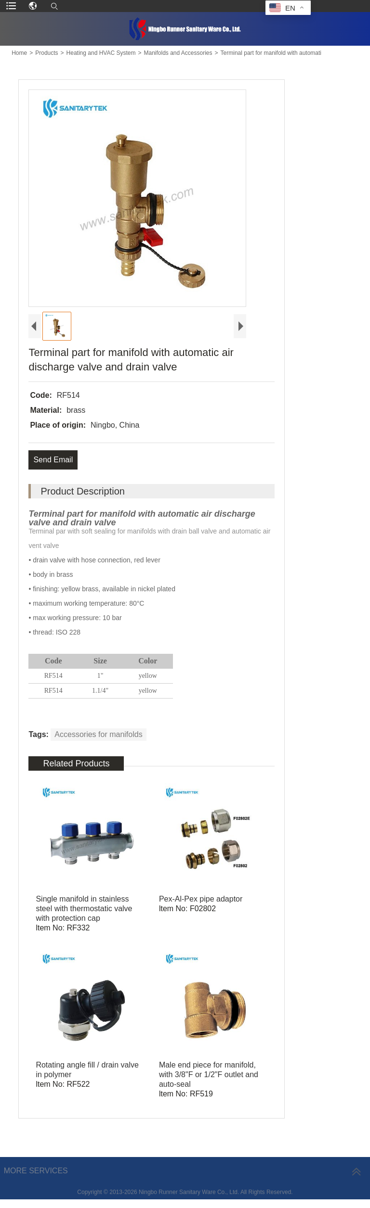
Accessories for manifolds (98, 734)
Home (19, 53)
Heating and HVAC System (101, 53)
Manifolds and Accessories (178, 53)
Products (46, 53)
